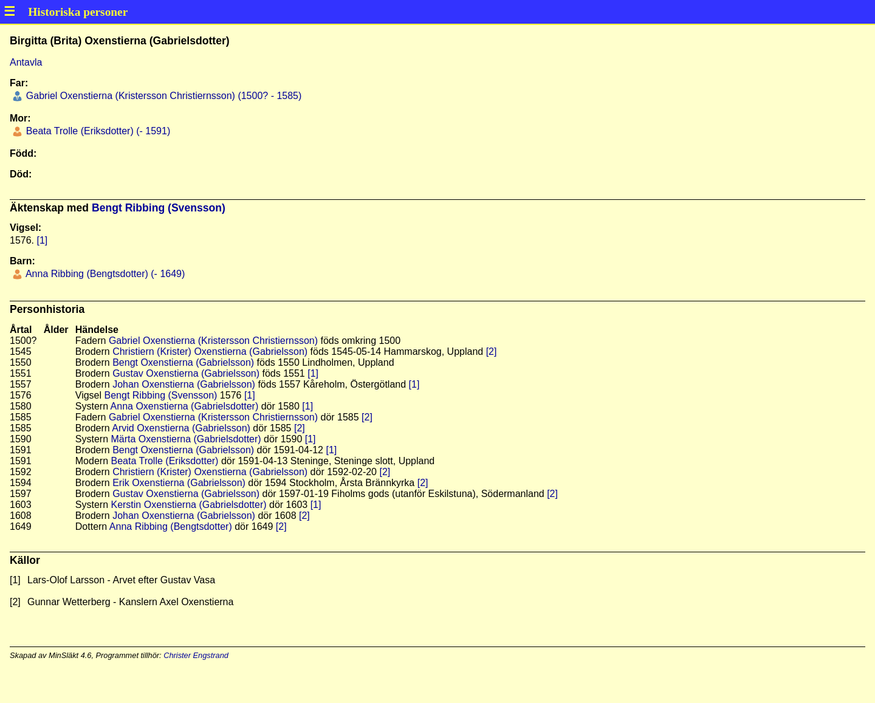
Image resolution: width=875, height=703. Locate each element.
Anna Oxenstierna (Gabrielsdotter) (185, 406)
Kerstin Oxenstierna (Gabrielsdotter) (188, 504)
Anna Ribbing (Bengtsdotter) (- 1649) (104, 274)
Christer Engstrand (195, 655)
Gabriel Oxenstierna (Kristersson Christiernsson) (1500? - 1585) (162, 96)
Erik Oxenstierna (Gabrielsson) (178, 483)
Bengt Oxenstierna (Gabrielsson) (183, 362)
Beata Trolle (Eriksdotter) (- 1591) (96, 131)
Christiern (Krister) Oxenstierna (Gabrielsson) (209, 351)
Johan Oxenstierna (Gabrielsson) (183, 384)
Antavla (26, 62)
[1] (41, 240)
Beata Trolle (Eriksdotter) (164, 461)
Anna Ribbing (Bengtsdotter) (170, 526)
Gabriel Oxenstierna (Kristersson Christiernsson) (213, 340)
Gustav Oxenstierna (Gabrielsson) (185, 373)
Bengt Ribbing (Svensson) (158, 208)
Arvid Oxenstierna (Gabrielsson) (181, 428)
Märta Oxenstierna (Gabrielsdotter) (186, 439)
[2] (491, 351)
